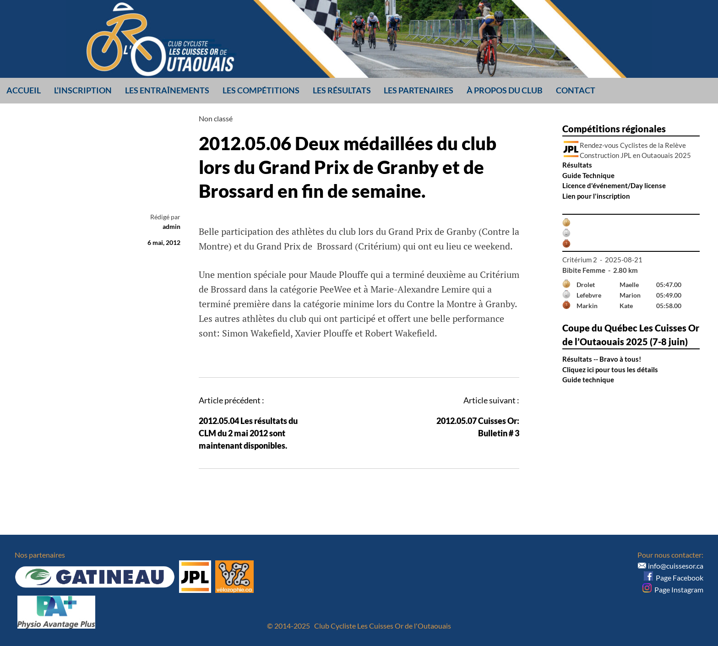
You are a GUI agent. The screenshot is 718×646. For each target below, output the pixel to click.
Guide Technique (588, 175)
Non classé (216, 118)
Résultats (577, 165)
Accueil (23, 90)
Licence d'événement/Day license (614, 185)
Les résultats (342, 90)
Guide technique (588, 379)
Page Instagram (672, 589)
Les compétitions (261, 90)
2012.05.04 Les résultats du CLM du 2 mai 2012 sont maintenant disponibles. (248, 433)
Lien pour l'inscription (596, 196)
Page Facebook (673, 577)
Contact (575, 90)
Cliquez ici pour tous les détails (610, 369)
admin (171, 226)
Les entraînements (167, 90)
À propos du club (505, 90)
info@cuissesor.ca (675, 565)
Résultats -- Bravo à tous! (601, 359)
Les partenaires (418, 90)
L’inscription (83, 90)
